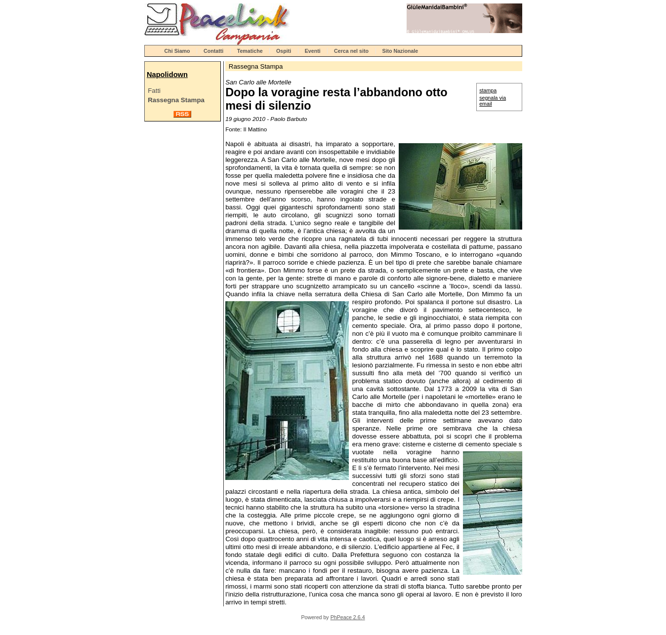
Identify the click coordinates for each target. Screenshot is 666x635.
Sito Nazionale (400, 51)
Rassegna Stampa (176, 100)
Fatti (154, 90)
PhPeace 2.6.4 (348, 617)
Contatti (213, 51)
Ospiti (283, 51)
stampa (488, 90)
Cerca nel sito (351, 51)
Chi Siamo (177, 51)
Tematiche (250, 51)
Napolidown (167, 75)
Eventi (313, 51)
